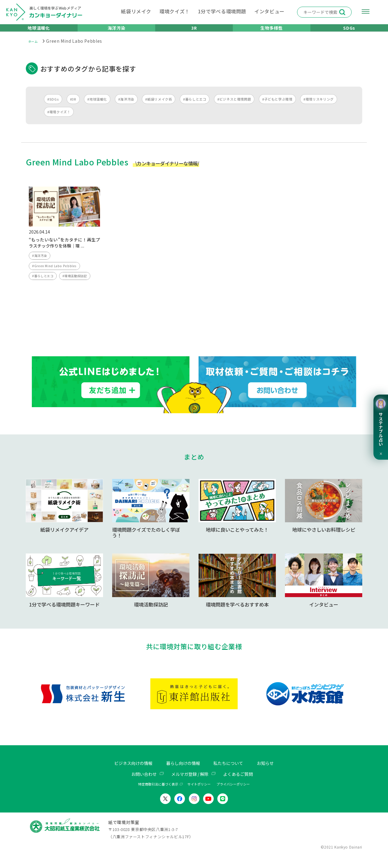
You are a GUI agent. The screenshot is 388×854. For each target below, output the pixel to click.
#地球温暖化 (97, 106)
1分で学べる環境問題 (222, 11)
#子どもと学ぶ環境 (277, 106)
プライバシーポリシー (233, 784)
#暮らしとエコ (194, 106)
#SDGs (53, 106)
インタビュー (269, 11)
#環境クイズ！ (58, 119)
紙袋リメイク (136, 11)
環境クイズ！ (174, 11)
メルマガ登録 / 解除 (189, 774)
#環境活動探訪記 (77, 286)
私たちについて (232, 763)
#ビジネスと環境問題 (234, 106)
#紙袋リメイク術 (158, 106)
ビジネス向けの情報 (127, 763)
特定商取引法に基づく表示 (158, 784)
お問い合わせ (139, 774)
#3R (73, 106)
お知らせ (272, 763)
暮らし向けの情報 (182, 763)
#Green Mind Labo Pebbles (56, 275)
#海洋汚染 (126, 106)
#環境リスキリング (318, 106)
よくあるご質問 (242, 774)
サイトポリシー (199, 784)
